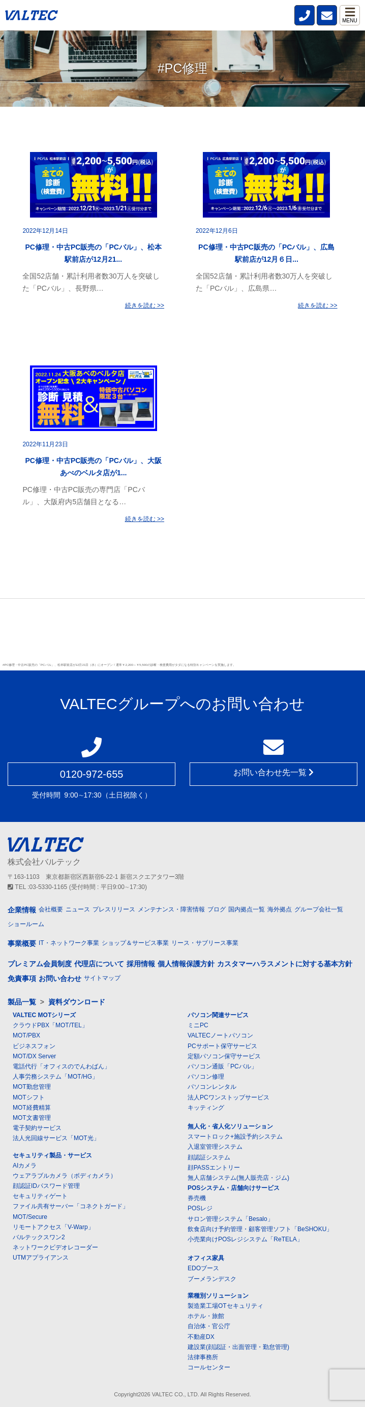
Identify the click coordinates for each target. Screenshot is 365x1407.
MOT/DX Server (34, 1056)
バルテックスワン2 (39, 1237)
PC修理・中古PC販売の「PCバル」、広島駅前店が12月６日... (266, 253)
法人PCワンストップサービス (228, 1097)
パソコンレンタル (212, 1086)
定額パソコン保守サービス (224, 1056)
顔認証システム (209, 1157)
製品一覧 (22, 1002)
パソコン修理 (206, 1076)
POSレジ (200, 1208)
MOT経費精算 (32, 1107)
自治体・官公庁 (209, 1326)
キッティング (206, 1107)
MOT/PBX (26, 1035)
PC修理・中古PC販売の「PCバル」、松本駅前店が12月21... (93, 253)
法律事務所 (203, 1357)
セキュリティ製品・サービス (52, 1155)
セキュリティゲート (40, 1196)
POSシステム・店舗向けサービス (234, 1187)
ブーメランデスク (212, 1278)
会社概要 (51, 909)
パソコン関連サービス (218, 1015)
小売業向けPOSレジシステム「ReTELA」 (245, 1239)
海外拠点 (279, 909)
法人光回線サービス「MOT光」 (56, 1138)
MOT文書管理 (32, 1117)
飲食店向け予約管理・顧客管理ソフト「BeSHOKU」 (260, 1229)
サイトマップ (102, 978)
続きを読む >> (144, 305)
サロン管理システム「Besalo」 (230, 1218)
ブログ (216, 909)
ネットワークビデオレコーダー (55, 1247)
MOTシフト (29, 1097)
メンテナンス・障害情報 (171, 909)
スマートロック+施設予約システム (235, 1136)
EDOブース (203, 1268)
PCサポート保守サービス (222, 1046)
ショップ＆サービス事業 (135, 942)
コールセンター (209, 1367)
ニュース (78, 909)
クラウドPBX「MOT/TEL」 (50, 1025)
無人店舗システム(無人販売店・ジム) (238, 1177)
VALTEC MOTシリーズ (44, 1015)
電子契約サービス (37, 1127)
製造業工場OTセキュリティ (225, 1305)
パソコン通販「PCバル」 (222, 1066)
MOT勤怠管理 (32, 1086)
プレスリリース (114, 909)
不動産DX (201, 1336)
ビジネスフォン (34, 1046)
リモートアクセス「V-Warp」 (53, 1227)
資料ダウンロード (76, 1002)
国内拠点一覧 (246, 909)
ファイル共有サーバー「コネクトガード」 (71, 1206)
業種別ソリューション (218, 1295)
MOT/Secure (30, 1216)
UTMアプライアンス (41, 1257)
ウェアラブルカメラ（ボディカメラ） (64, 1175)
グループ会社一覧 (318, 909)
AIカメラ (25, 1165)
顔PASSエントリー (214, 1167)
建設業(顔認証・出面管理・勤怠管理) (238, 1347)
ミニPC (198, 1025)
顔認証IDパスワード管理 (46, 1185)
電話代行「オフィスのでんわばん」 (61, 1066)
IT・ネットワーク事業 (69, 942)
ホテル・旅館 (206, 1316)
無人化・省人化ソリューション (230, 1126)
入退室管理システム (215, 1146)
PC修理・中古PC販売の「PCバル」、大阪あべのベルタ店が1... (93, 466)
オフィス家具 (206, 1258)
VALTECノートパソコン (220, 1035)
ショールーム (26, 924)
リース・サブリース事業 (204, 942)
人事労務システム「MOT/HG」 (55, 1076)
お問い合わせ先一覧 (273, 772)
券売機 (197, 1198)
